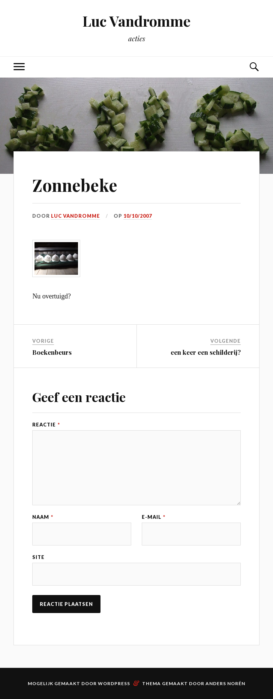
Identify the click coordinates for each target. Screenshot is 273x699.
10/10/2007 (137, 216)
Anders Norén (225, 683)
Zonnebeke (74, 185)
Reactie (46, 424)
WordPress (114, 683)
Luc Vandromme (136, 20)
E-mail (153, 517)
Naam (42, 517)
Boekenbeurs (52, 352)
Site (38, 557)
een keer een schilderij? (206, 352)
